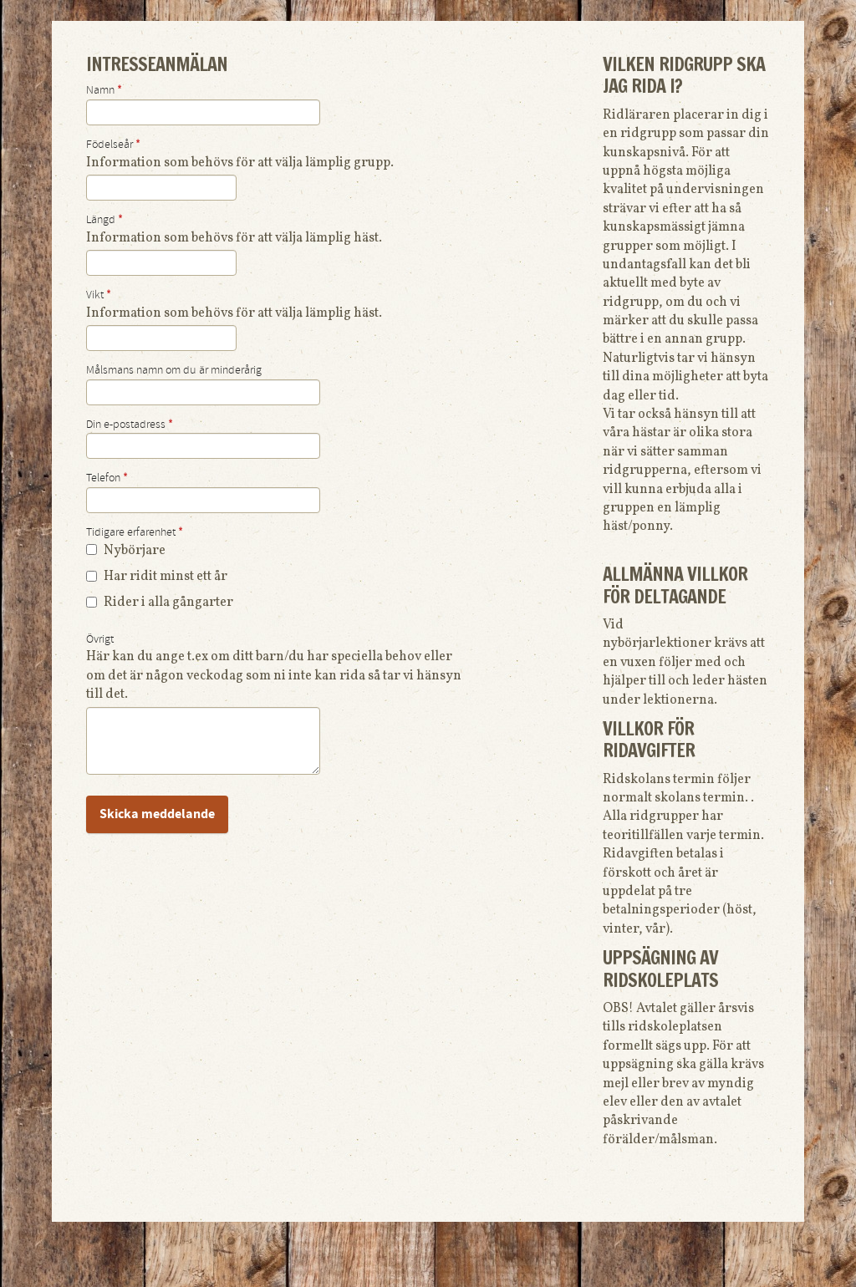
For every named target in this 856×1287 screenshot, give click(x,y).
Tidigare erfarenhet (134, 532)
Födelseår (113, 144)
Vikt (98, 295)
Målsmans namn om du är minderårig (174, 370)
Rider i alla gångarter (159, 602)
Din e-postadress (129, 424)
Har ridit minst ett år (156, 576)
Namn (104, 90)
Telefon (107, 478)
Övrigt (100, 639)
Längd (104, 219)
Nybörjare (126, 551)
